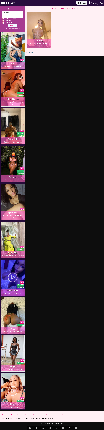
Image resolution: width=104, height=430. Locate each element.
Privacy (13, 415)
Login (93, 3)
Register (81, 3)
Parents (29, 415)
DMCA (35, 415)
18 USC (24, 415)
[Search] (101, 2)
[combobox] (12, 12)
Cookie (19, 415)
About (4, 415)
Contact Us (60, 415)
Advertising (40, 415)
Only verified (8, 23)
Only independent (10, 20)
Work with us (49, 415)
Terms (8, 415)
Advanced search (12, 29)
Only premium (9, 18)
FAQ (55, 415)
